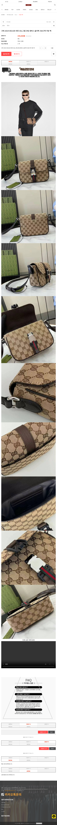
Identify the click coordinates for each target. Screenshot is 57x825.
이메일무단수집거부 (5, 807)
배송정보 (10, 64)
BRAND (6, 9)
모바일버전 (39, 823)
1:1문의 (3, 811)
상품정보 (10, 61)
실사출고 (20, 1)
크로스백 (21, 14)
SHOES (31, 9)
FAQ (2, 809)
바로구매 (6, 54)
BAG (37, 9)
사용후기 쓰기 (43, 732)
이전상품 (5, 22)
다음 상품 (51, 22)
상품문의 (46, 61)
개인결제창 (35, 1)
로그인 (6, 1)
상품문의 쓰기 (44, 748)
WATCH (42, 9)
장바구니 (17, 54)
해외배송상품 (10, 14)
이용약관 (3, 802)
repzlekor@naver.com (10, 790)
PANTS (24, 9)
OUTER (18, 9)
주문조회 (50, 1)
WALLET (49, 9)
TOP (12, 9)
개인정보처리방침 (5, 805)
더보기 (51, 732)
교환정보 (28, 64)
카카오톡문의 (11, 794)
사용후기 (28, 61)
